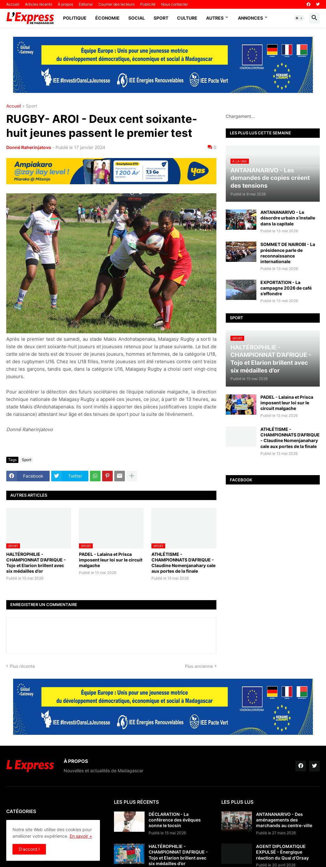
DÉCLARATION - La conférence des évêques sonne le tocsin (175, 820)
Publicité (148, 4)
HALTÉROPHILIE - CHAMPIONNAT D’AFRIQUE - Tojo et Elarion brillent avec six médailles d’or (36, 563)
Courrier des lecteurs (116, 4)
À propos (65, 4)
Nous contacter (174, 4)
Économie (107, 18)
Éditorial (86, 4)
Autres (215, 18)
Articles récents (38, 4)
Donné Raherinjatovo (28, 147)
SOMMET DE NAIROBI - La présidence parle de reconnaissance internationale (287, 253)
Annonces (250, 18)
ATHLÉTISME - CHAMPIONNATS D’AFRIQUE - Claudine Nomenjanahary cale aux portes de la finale (183, 563)
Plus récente (22, 666)
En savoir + (81, 836)
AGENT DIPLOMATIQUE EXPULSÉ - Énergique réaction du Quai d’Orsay (282, 852)
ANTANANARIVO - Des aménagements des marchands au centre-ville (284, 820)
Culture (187, 18)
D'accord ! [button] (29, 849)
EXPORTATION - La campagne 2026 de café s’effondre (286, 288)
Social (136, 18)
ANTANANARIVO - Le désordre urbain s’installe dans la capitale (287, 218)
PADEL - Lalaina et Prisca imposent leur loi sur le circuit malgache (110, 560)
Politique (74, 18)
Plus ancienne (199, 666)
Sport (161, 18)
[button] (299, 18)
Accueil (12, 4)
